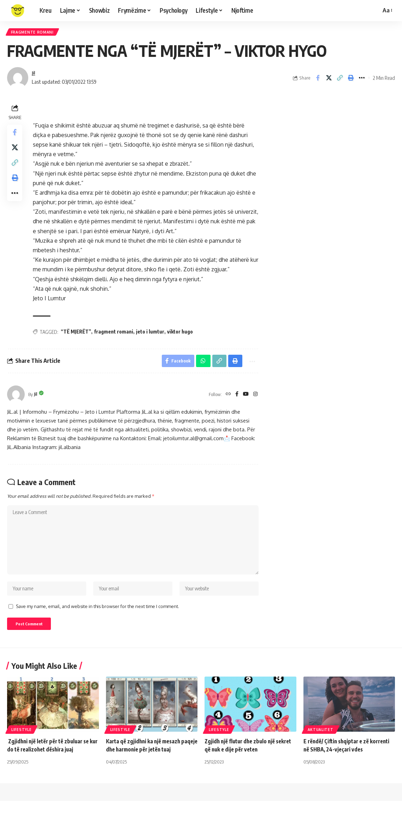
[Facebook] (235, 398)
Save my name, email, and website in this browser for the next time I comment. (97, 617)
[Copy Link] (340, 80)
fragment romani (115, 334)
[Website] (226, 398)
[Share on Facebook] (318, 80)
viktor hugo (182, 334)
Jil (34, 75)
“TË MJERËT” (78, 334)
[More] (362, 80)
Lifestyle (21, 743)
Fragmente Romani (35, 33)
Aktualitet (320, 743)
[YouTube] (245, 398)
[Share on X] (329, 80)
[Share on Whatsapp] (199, 364)
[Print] (351, 80)
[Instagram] (255, 398)
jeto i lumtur (152, 334)
